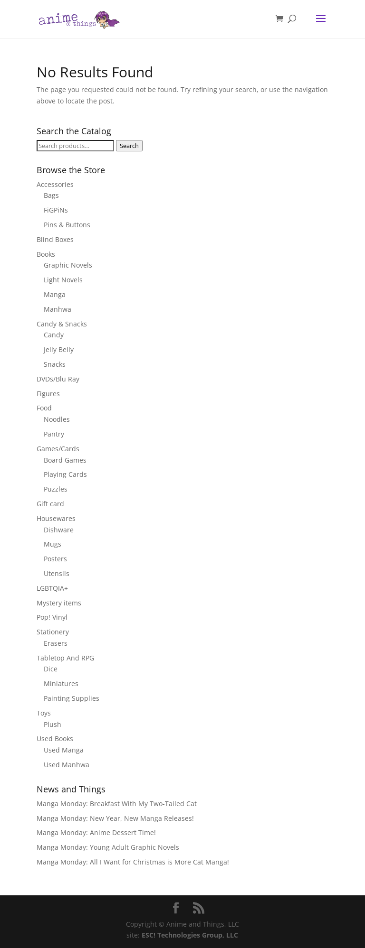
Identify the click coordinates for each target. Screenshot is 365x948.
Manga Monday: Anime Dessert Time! (96, 832)
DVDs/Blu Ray (58, 378)
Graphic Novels (68, 265)
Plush (52, 724)
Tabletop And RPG (65, 657)
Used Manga (64, 749)
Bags (51, 195)
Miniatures (61, 683)
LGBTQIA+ (52, 588)
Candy (54, 334)
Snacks (55, 364)
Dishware (59, 529)
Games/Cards (58, 448)
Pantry (54, 433)
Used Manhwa (66, 764)
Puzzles (55, 488)
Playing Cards (65, 474)
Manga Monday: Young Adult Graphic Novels (108, 847)
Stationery (53, 631)
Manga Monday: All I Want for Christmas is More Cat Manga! (133, 861)
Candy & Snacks (62, 323)
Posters (55, 558)
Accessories (55, 184)
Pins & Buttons (67, 224)
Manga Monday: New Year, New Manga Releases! (115, 818)
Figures (48, 393)
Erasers (55, 643)
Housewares (56, 518)
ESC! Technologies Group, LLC (190, 934)
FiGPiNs (56, 209)
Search (129, 145)
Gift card (50, 503)
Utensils (56, 573)
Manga (55, 294)
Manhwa (57, 309)
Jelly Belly (59, 349)
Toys (44, 712)
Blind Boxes (55, 239)
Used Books (55, 738)
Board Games (65, 460)
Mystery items (59, 602)
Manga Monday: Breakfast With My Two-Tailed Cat (117, 803)
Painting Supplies (71, 698)
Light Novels (63, 279)
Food (44, 407)
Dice (51, 668)
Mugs (52, 543)
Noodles (57, 419)
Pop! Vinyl (52, 617)
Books (46, 254)
